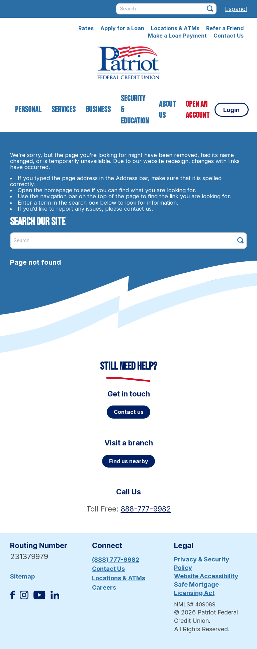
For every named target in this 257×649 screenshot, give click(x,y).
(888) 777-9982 (115, 559)
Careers (104, 587)
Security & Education (135, 110)
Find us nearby (128, 461)
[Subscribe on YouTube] (39, 597)
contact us (138, 208)
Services (64, 109)
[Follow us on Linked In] (55, 597)
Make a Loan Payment (177, 35)
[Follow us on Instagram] (24, 597)
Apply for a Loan (122, 28)
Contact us (129, 412)
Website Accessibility (206, 576)
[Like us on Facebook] (12, 597)
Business (98, 109)
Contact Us (228, 35)
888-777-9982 (146, 508)
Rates (86, 28)
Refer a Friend (225, 28)
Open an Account (197, 109)
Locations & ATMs (175, 28)
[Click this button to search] (210, 8)
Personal (28, 109)
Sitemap (22, 576)
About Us (167, 109)
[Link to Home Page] (128, 63)
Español (236, 8)
